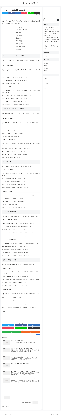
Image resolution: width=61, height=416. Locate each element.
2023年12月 (46, 65)
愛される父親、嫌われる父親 (20, 44)
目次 (20, 27)
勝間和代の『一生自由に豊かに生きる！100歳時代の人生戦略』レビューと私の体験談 (51, 47)
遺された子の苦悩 (19, 41)
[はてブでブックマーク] (18, 13)
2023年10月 (46, 70)
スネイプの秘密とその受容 (20, 46)
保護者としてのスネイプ (20, 37)
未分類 (3, 311)
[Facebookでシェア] (11, 13)
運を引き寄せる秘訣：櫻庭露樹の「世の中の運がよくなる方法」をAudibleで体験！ (51, 41)
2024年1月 (46, 63)
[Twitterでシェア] (5, 13)
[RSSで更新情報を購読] (30, 332)
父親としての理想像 (19, 40)
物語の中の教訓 (18, 49)
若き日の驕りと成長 (19, 30)
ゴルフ (45, 85)
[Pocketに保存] (24, 13)
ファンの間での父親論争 (19, 43)
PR (44, 80)
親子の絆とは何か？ (18, 38)
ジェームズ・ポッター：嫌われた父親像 (21, 29)
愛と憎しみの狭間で (19, 35)
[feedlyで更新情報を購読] (11, 332)
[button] (37, 13)
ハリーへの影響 (18, 32)
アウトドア (46, 83)
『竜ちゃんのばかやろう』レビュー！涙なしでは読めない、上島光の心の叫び (51, 36)
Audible (45, 78)
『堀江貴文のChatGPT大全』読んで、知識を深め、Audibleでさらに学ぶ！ (51, 32)
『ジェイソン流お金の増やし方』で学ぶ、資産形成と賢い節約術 (51, 28)
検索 (44, 18)
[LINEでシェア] (31, 13)
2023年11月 (46, 68)
